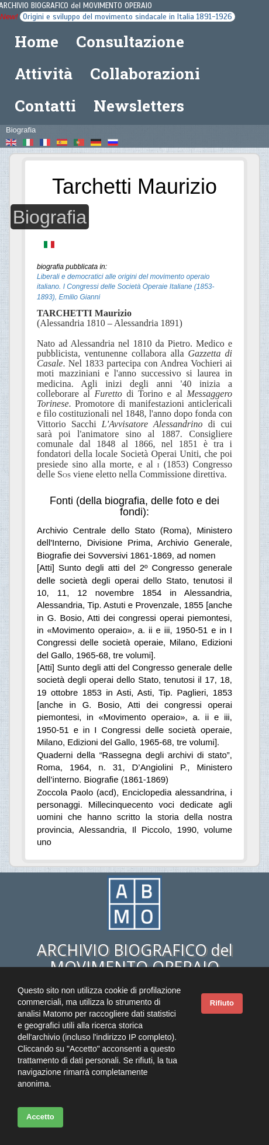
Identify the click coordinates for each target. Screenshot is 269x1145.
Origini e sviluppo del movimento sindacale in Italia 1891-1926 (127, 17)
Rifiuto (222, 1003)
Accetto (40, 1116)
